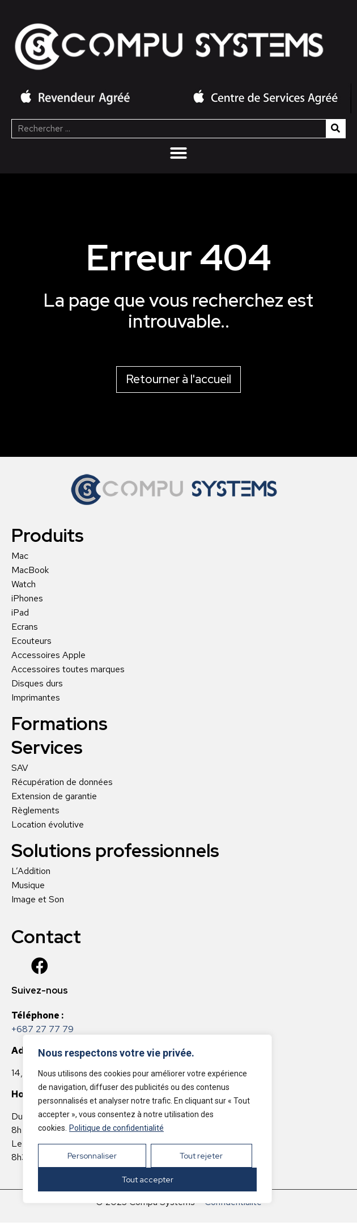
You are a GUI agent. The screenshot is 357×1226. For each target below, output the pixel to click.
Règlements (35, 810)
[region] (147, 1118)
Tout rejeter (201, 1156)
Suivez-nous (39, 990)
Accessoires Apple (48, 655)
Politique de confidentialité (116, 1127)
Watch (23, 584)
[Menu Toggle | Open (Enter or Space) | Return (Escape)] (178, 153)
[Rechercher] (335, 129)
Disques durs (37, 683)
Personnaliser (92, 1156)
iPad (20, 612)
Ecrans (24, 627)
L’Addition (30, 871)
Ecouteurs (31, 641)
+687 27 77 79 (42, 1029)
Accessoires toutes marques (68, 669)
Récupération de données (62, 782)
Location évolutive (47, 824)
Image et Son (37, 899)
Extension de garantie (54, 796)
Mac (19, 556)
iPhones (27, 598)
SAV (19, 768)
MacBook (30, 570)
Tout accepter (147, 1179)
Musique (28, 885)
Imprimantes (35, 697)
